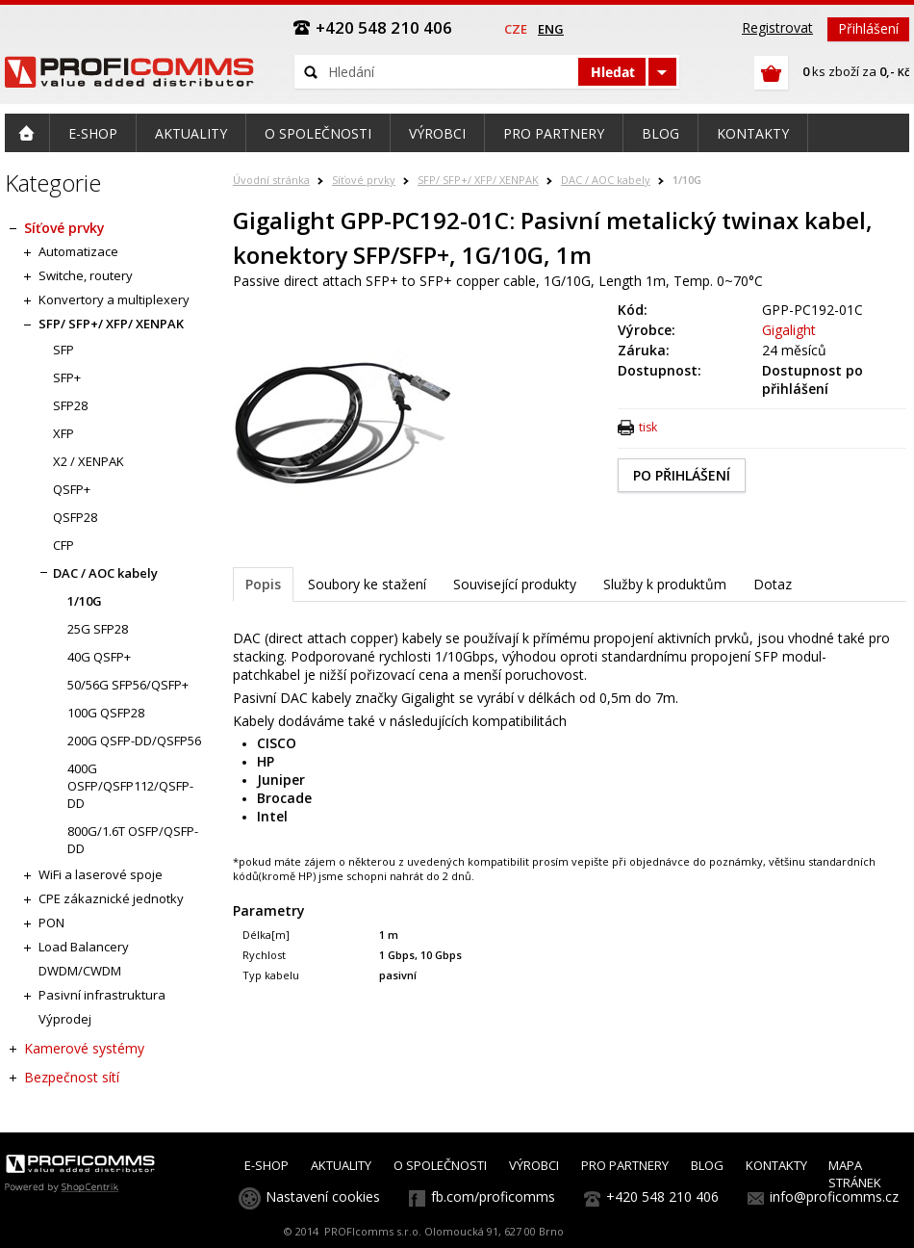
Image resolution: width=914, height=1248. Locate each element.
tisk (648, 427)
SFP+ (67, 377)
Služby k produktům (664, 584)
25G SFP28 (97, 628)
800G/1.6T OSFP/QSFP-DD (132, 839)
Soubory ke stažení (367, 584)
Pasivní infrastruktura (101, 994)
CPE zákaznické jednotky (111, 898)
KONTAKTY (776, 1165)
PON (51, 922)
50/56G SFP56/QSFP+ (128, 684)
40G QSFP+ (99, 656)
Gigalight (789, 330)
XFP (63, 433)
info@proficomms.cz (834, 1196)
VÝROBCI (534, 1165)
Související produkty (514, 584)
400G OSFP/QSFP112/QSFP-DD (130, 786)
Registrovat (777, 27)
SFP (63, 349)
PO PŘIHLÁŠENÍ (681, 475)
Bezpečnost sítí (71, 1077)
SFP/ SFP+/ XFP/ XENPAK (478, 179)
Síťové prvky (363, 179)
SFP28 (70, 405)
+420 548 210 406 (662, 1196)
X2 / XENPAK (88, 461)
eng (551, 29)
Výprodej (64, 1018)
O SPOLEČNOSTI (440, 1165)
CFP (63, 545)
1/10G (687, 179)
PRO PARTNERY (625, 1165)
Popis (263, 584)
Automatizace (78, 251)
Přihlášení (868, 28)
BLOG (707, 1165)
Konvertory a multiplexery (114, 299)
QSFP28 (75, 517)
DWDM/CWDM (79, 970)
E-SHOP (266, 1165)
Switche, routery (85, 275)
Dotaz (772, 584)
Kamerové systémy (84, 1048)
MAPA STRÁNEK (854, 1174)
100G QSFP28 (105, 712)
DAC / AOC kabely (605, 179)
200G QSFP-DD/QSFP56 (134, 740)
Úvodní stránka (271, 179)
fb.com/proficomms (493, 1196)
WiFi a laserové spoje (100, 874)
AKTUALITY (341, 1165)
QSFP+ (71, 489)
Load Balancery (83, 946)
